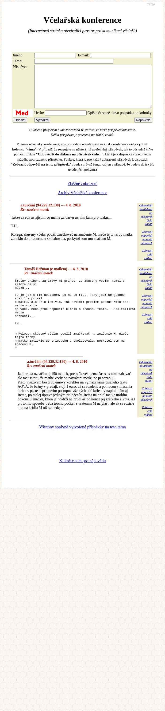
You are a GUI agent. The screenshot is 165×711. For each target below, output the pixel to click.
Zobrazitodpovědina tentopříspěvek (146, 245)
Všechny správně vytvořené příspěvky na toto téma (82, 449)
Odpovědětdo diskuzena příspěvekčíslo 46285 (145, 223)
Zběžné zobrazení (82, 192)
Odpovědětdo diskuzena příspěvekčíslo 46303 (145, 394)
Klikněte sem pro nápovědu (82, 483)
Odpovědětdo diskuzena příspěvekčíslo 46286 (145, 287)
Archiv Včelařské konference (82, 201)
